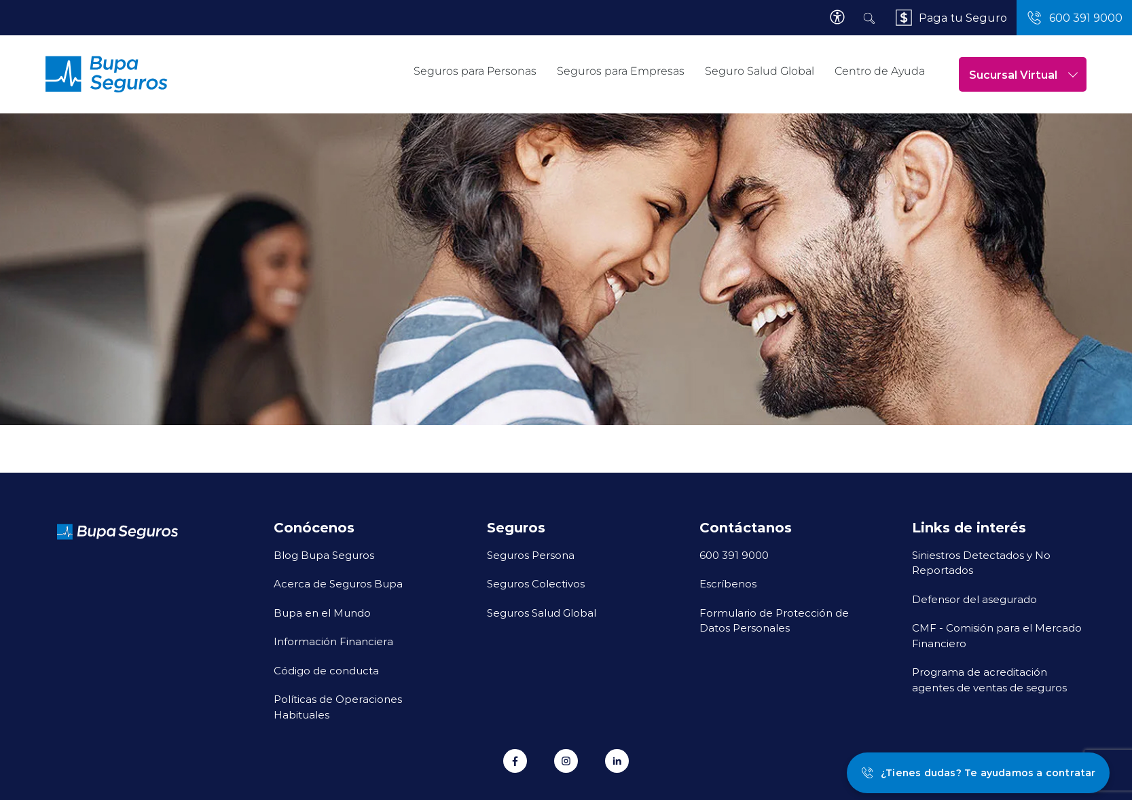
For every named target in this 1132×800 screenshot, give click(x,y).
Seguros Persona (530, 555)
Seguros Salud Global (541, 612)
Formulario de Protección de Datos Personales (774, 620)
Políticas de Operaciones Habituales (338, 706)
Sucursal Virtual (1023, 74)
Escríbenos (727, 583)
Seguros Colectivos (536, 583)
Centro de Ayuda (880, 71)
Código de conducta (326, 670)
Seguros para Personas (475, 71)
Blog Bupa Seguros (324, 555)
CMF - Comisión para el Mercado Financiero (997, 635)
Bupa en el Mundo (322, 612)
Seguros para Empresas (620, 71)
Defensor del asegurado (974, 599)
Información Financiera (333, 641)
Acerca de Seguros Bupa (338, 583)
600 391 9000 (734, 555)
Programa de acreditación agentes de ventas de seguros (989, 679)
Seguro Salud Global (759, 71)
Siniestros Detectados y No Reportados (981, 562)
